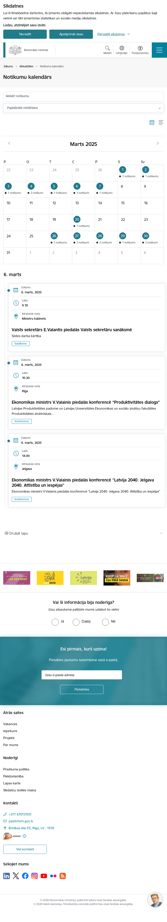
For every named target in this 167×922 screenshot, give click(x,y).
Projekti (8, 738)
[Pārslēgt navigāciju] (159, 50)
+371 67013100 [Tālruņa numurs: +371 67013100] (20, 814)
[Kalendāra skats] (152, 122)
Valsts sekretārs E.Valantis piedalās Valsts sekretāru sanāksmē (72, 329)
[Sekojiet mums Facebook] (25, 876)
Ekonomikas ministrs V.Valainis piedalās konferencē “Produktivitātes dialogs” (86, 402)
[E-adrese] (12, 836)
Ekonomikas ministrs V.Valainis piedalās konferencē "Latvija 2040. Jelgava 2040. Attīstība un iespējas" (83, 482)
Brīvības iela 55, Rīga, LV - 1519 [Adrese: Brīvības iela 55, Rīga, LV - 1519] (31, 828)
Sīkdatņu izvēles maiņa (19, 790)
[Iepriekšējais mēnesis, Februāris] (9, 143)
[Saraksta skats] (161, 122)
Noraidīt (25, 34)
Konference (22, 421)
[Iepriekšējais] (8, 578)
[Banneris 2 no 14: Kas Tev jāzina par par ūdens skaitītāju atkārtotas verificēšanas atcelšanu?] (16, 578)
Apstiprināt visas (71, 34)
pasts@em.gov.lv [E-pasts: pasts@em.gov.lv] (21, 821)
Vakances (10, 724)
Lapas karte (11, 783)
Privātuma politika (16, 769)
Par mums (10, 745)
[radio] (58, 621)
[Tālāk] (158, 578)
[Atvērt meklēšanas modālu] (107, 51)
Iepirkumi (10, 731)
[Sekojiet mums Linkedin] (6, 876)
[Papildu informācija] (24, 836)
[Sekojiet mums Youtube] (44, 875)
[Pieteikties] (82, 689)
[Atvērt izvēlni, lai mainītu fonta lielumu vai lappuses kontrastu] (140, 51)
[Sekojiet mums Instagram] (34, 876)
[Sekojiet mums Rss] (62, 876)
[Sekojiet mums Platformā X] (16, 876)
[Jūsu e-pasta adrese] (82, 674)
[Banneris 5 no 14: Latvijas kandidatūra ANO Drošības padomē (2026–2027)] (117, 578)
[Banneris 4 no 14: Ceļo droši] (83, 578)
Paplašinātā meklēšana (22, 108)
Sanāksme (21, 343)
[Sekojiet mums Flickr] (53, 875)
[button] (129, 173)
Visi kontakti (25, 849)
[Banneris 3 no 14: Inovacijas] (50, 578)
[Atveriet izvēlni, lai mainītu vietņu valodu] (122, 51)
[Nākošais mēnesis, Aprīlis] (158, 143)
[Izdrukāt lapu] (83, 533)
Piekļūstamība (13, 776)
